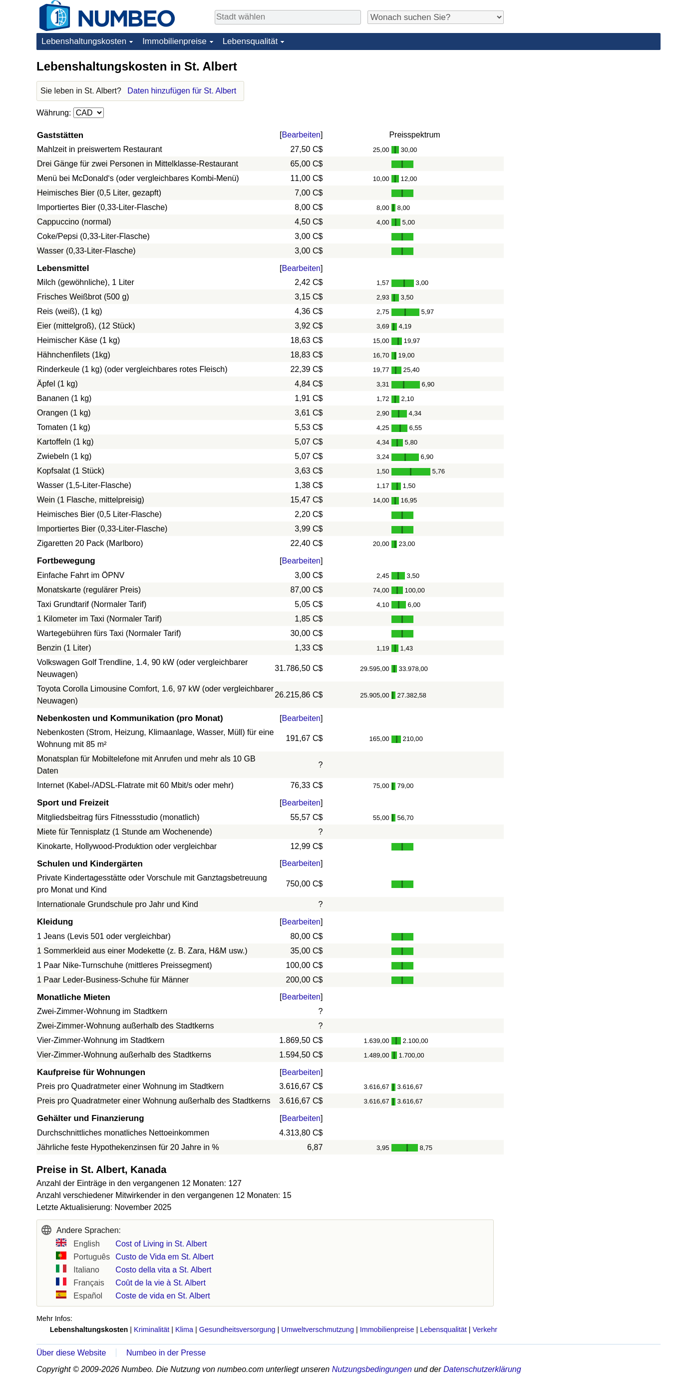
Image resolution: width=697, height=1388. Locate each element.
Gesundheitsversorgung (237, 1330)
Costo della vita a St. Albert (163, 1270)
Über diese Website (71, 1352)
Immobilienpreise (174, 41)
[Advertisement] (586, 121)
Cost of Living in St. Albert (161, 1244)
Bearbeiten (301, 134)
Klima (184, 1330)
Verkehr (485, 1330)
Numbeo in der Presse (166, 1352)
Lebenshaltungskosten (83, 41)
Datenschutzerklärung (482, 1369)
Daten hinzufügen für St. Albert (181, 90)
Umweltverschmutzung (317, 1330)
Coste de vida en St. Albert (162, 1296)
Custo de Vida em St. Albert (164, 1256)
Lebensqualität (250, 41)
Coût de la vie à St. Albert (160, 1282)
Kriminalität (151, 1330)
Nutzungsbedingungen (372, 1369)
